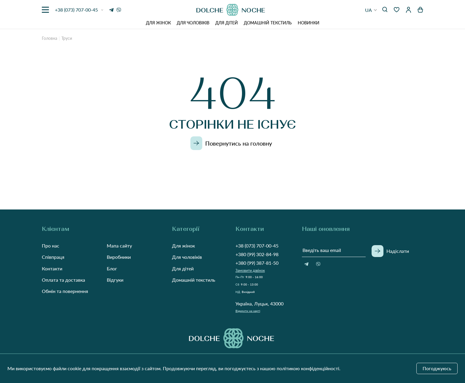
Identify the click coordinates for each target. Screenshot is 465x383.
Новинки (308, 22)
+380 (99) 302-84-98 (256, 254)
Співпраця (53, 257)
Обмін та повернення (65, 291)
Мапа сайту (119, 245)
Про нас (50, 245)
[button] (371, 10)
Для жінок (158, 22)
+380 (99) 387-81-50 (256, 263)
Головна (49, 38)
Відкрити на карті (247, 311)
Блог (112, 268)
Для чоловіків (193, 22)
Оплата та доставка (63, 280)
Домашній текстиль (268, 22)
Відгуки (115, 280)
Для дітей (226, 22)
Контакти (52, 268)
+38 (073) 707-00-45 (256, 245)
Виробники (119, 257)
